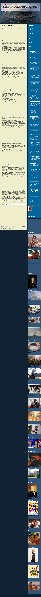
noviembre (32, 37)
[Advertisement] (8, 218)
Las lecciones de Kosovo (34, 116)
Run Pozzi (35, 206)
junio (31, 43)
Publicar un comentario (5, 208)
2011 (30, 32)
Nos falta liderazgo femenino (34, 77)
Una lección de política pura (34, 166)
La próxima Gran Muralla (34, 130)
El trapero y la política (33, 99)
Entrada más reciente (4, 226)
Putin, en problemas (33, 163)
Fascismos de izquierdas (34, 191)
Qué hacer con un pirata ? (34, 177)
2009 (30, 34)
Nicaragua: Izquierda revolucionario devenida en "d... (34, 194)
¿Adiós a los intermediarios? (34, 151)
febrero (31, 198)
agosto (31, 41)
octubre (31, 38)
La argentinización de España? (35, 129)
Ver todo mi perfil (32, 216)
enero (31, 200)
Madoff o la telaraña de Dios (34, 62)
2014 (30, 28)
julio (31, 42)
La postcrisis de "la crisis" (34, 58)
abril (31, 46)
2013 (30, 29)
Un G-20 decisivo (33, 52)
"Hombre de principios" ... (34, 57)
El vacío (31, 152)
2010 (30, 33)
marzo (31, 47)
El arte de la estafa (33, 112)
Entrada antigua (23, 226)
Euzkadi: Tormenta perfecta (34, 185)
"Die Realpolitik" (32, 51)
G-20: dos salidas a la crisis (34, 124)
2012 (30, 30)
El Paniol (5, 4)
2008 (30, 201)
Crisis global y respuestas (34, 125)
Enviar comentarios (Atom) (9, 228)
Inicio (14, 226)
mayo (31, 45)
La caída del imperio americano (35, 171)
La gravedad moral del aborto (34, 91)
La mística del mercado (33, 63)
